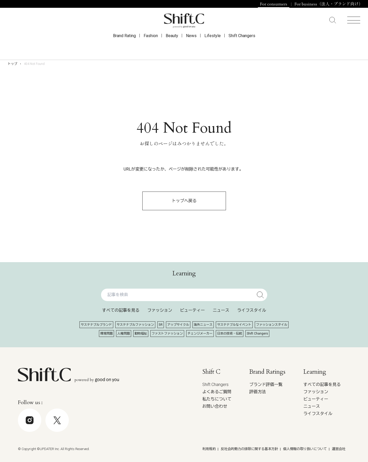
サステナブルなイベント (234, 325)
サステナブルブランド (96, 325)
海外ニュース (203, 325)
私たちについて (216, 399)
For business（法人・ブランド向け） (329, 4)
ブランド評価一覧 (266, 384)
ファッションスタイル (271, 325)
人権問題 (123, 333)
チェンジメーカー (200, 333)
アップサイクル (178, 325)
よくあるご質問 (216, 391)
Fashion (151, 47)
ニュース (221, 310)
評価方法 (257, 391)
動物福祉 (141, 333)
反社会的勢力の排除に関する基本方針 (249, 449)
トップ (12, 64)
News (191, 47)
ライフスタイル (251, 310)
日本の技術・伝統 (229, 333)
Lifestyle (212, 47)
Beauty (172, 47)
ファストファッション (167, 333)
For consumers (273, 4)
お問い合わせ (214, 406)
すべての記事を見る (120, 310)
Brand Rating (124, 47)
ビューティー (192, 310)
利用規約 (209, 449)
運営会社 (338, 449)
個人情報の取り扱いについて (305, 449)
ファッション (159, 310)
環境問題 (106, 333)
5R (161, 325)
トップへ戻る (184, 200)
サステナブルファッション (135, 325)
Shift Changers (242, 47)
